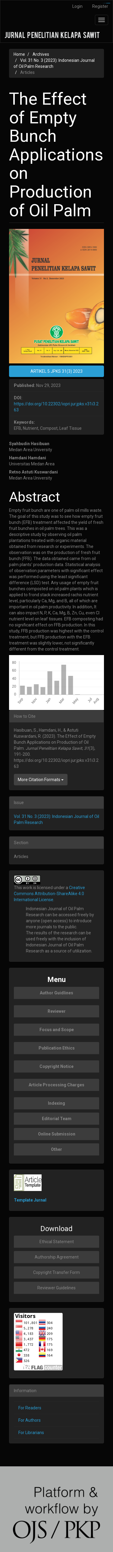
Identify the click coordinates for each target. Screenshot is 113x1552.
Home (19, 54)
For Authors (29, 1420)
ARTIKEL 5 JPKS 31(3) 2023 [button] (56, 371)
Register (100, 6)
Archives (41, 54)
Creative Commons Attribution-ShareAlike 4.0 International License (49, 893)
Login (77, 6)
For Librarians (31, 1432)
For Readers (29, 1407)
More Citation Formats (41, 779)
